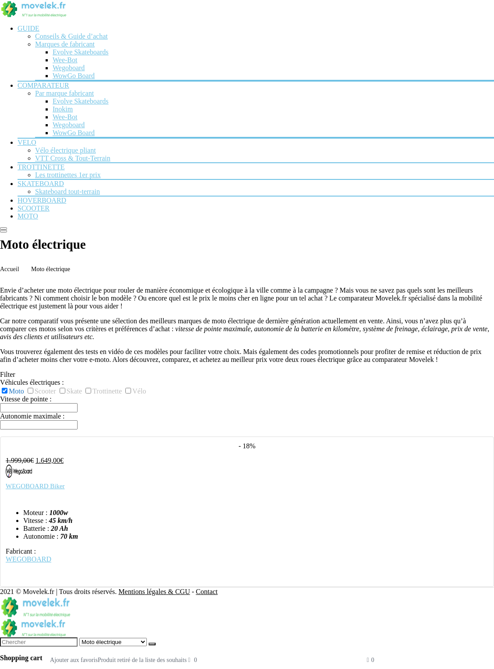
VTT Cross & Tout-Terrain (72, 158)
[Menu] (3, 228)
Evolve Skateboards (81, 52)
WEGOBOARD (28, 559)
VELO (27, 142)
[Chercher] (152, 644)
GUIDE (28, 28)
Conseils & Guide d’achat (71, 36)
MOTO (28, 216)
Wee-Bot (65, 60)
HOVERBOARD (42, 200)
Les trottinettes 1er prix (68, 175)
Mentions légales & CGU (154, 591)
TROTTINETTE (41, 167)
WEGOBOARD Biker (35, 486)
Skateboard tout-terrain (67, 191)
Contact (207, 591)
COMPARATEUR (43, 85)
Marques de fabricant (65, 44)
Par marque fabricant (64, 93)
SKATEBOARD (41, 183)
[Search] (3, 231)
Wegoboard (69, 68)
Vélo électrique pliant (65, 150)
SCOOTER (34, 208)
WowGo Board (74, 75)
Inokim (63, 109)
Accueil (9, 269)
